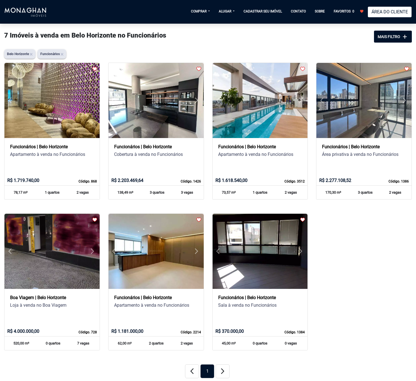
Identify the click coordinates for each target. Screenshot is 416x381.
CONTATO (298, 11)
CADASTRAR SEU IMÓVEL (262, 11)
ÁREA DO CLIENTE (389, 11)
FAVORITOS (348, 11)
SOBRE (320, 11)
